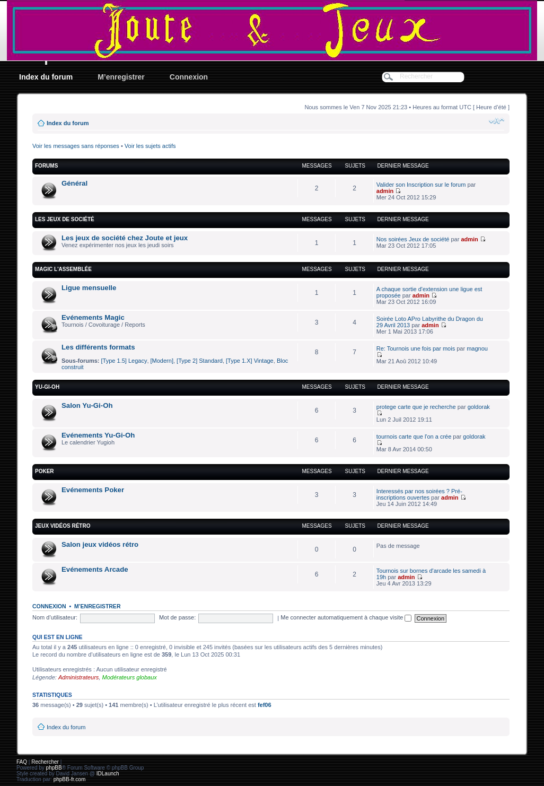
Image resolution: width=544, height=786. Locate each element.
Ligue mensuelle (89, 288)
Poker (44, 471)
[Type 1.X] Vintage (250, 360)
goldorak (479, 407)
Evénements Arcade (95, 569)
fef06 (264, 705)
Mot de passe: (177, 617)
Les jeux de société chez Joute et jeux (125, 238)
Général (74, 183)
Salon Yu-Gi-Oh (87, 405)
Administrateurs (78, 677)
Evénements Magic (93, 317)
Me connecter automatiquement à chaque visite (345, 617)
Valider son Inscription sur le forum (421, 184)
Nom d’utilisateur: (54, 617)
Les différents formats (98, 347)
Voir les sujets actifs (150, 146)
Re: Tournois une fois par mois (415, 348)
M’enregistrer (121, 77)
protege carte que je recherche (416, 407)
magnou (477, 348)
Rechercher (45, 762)
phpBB (54, 768)
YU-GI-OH (47, 387)
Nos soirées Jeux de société (413, 239)
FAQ (21, 762)
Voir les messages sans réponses (75, 146)
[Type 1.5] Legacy (124, 360)
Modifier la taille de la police (496, 121)
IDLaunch (107, 773)
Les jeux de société (64, 219)
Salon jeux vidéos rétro (100, 544)
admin (384, 191)
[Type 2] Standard (200, 360)
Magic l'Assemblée (63, 269)
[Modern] (162, 360)
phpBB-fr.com (70, 779)
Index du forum (46, 77)
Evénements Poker (93, 490)
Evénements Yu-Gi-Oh (98, 435)
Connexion (189, 77)
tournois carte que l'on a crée (414, 436)
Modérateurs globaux (129, 677)
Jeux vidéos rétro (62, 526)
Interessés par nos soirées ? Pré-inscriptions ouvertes (419, 494)
